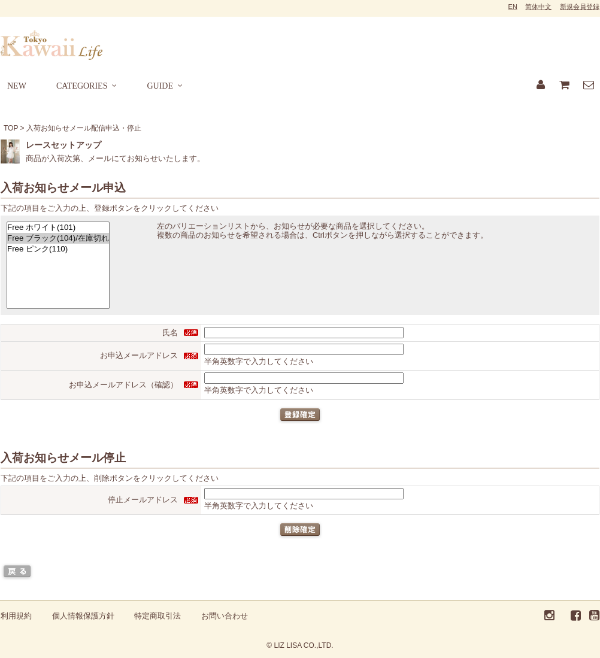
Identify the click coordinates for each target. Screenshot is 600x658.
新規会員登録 (579, 6)
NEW (16, 85)
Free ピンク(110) (58, 249)
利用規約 (16, 615)
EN (512, 6)
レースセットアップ (63, 145)
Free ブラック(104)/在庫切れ (58, 238)
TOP (11, 128)
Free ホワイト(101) (58, 227)
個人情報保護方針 (83, 615)
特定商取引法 (157, 615)
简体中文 (538, 6)
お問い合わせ (224, 615)
